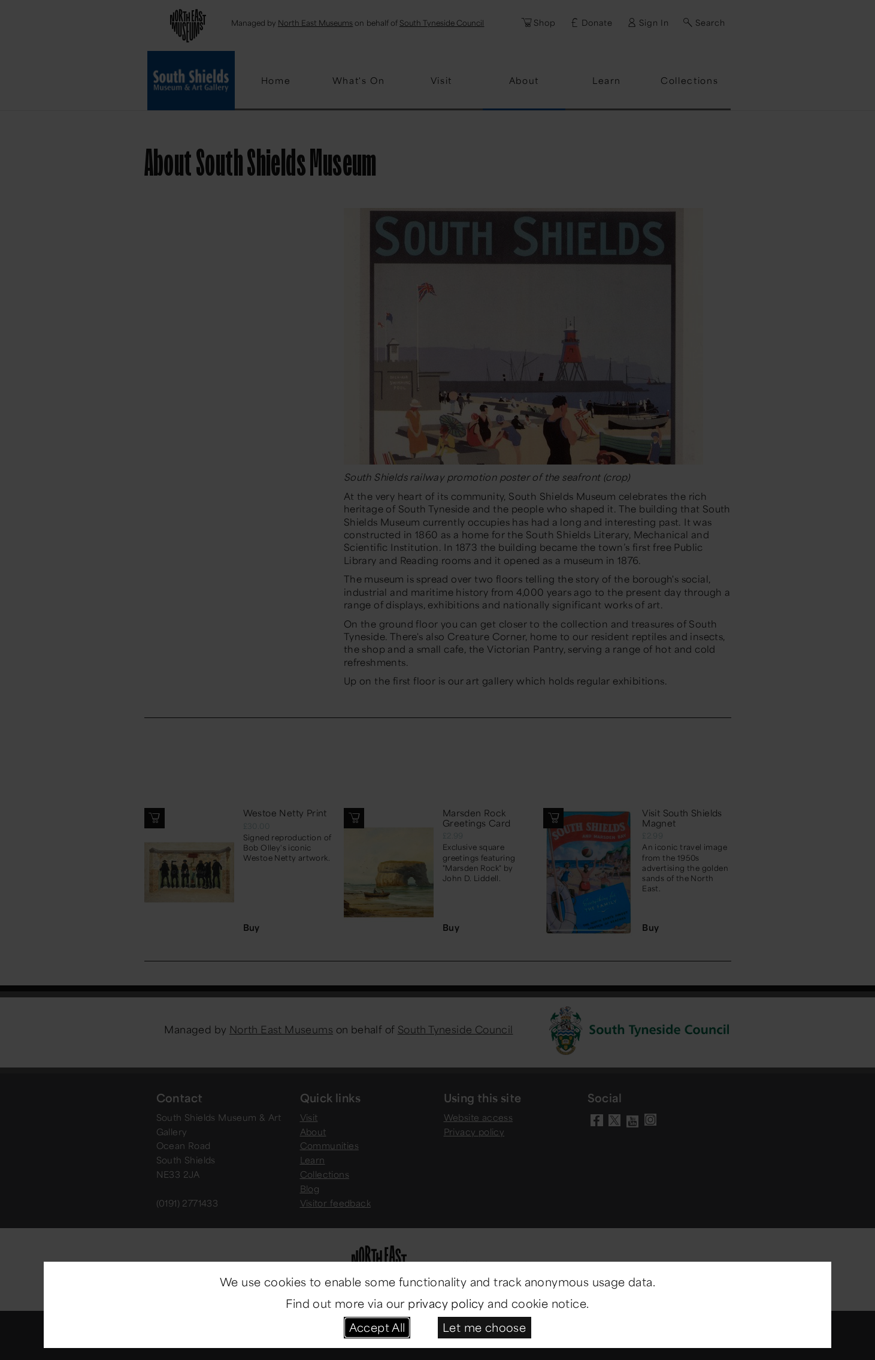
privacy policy (446, 1303)
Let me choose (484, 1327)
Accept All (377, 1327)
